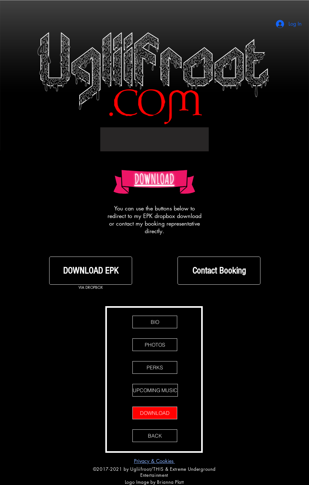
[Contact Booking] (219, 271)
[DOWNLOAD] (154, 413)
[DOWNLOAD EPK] (90, 271)
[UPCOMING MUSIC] (155, 390)
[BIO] (154, 322)
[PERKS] (154, 367)
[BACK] (154, 435)
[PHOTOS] (154, 344)
